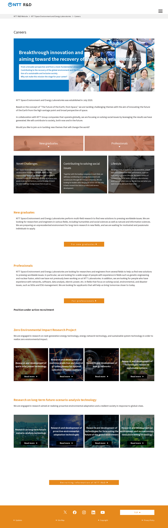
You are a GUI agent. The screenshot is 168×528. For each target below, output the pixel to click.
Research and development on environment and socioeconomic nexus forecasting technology (137, 435)
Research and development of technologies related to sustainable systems (137, 369)
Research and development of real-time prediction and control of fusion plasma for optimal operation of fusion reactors (66, 368)
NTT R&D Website (21, 16)
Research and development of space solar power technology (30, 370)
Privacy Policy (149, 520)
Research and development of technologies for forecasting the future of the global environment (102, 435)
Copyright (104, 520)
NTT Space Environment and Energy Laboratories (51, 16)
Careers (77, 16)
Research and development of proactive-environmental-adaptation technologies (66, 435)
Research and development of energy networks (101, 370)
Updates (19, 520)
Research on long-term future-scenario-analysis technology (31, 436)
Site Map (61, 520)
